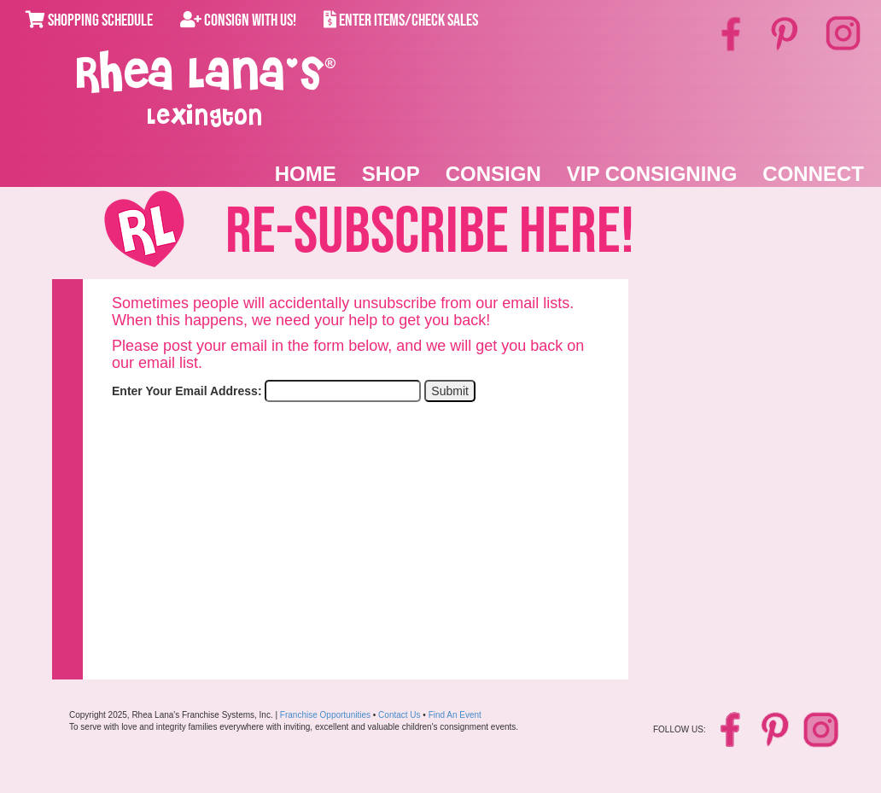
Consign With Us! (238, 20)
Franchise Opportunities (325, 715)
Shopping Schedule (89, 20)
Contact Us (399, 715)
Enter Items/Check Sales (401, 20)
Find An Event (455, 715)
